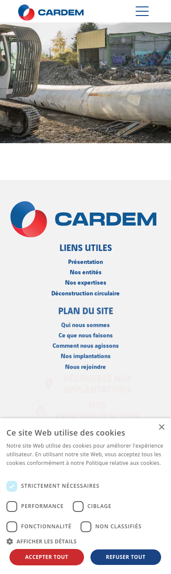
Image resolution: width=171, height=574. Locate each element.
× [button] (161, 427)
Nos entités (86, 271)
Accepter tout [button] (46, 557)
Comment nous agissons (86, 344)
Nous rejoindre (85, 365)
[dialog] (85, 496)
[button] (85, 541)
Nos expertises (85, 281)
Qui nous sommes (85, 323)
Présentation (85, 260)
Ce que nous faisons (86, 333)
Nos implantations (86, 354)
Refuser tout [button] (126, 557)
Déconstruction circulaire (85, 291)
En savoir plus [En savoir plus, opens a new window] (23, 471)
